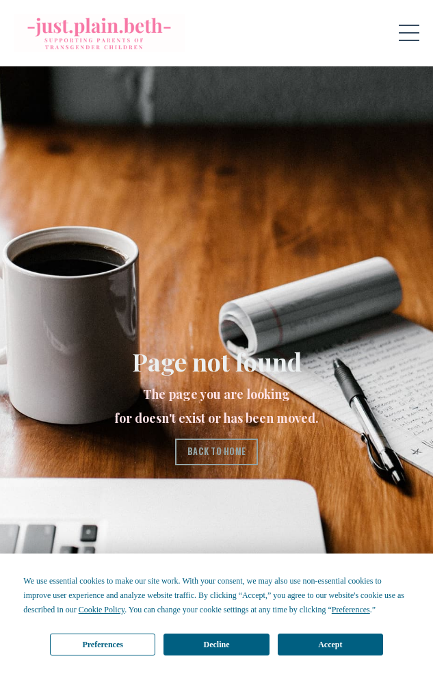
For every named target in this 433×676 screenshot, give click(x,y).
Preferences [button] (351, 609)
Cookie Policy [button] (102, 609)
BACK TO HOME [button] (216, 451)
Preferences (102, 644)
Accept (330, 644)
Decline (217, 644)
